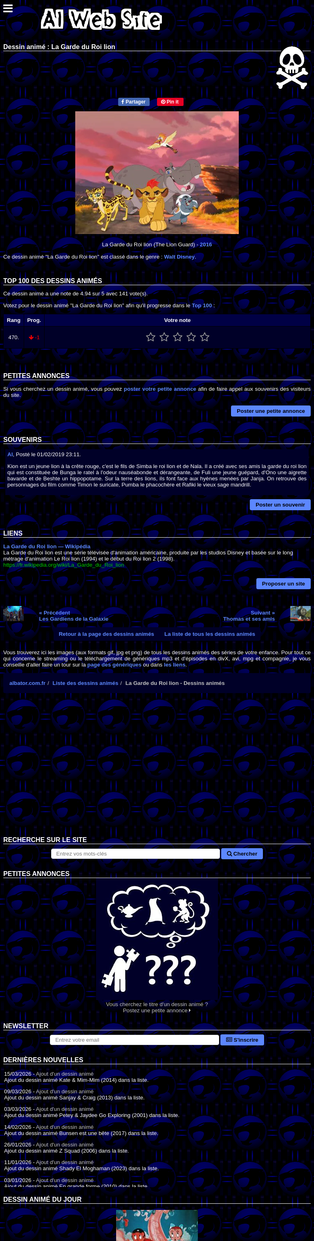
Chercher (242, 854)
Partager (133, 102)
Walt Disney (179, 257)
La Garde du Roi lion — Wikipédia (46, 546)
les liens (175, 665)
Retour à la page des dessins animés (106, 634)
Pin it (170, 102)
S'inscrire (242, 1040)
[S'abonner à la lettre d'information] (134, 1040)
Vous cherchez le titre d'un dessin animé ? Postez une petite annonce (157, 946)
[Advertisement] (157, 771)
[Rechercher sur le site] (135, 854)
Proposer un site (283, 584)
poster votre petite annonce (160, 389)
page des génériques (114, 665)
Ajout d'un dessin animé (65, 1074)
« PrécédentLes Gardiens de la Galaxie (74, 616)
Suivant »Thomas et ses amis (249, 616)
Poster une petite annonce (271, 411)
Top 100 (202, 305)
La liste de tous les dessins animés (209, 634)
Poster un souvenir (280, 505)
